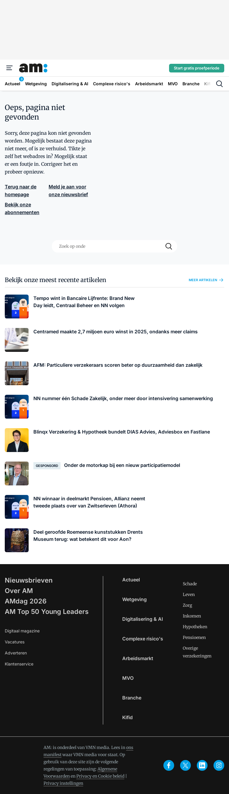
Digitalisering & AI (142, 619)
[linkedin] (202, 765)
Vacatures (14, 641)
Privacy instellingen (63, 783)
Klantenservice (19, 663)
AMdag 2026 (26, 601)
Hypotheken (195, 626)
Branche (131, 698)
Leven (189, 594)
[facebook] (168, 765)
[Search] (168, 246)
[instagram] (218, 765)
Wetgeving (134, 599)
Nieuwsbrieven (28, 580)
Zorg (187, 605)
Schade (190, 583)
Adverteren (16, 652)
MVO (128, 678)
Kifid (127, 717)
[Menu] (9, 68)
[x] (185, 765)
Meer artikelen (206, 280)
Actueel (131, 580)
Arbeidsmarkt (137, 658)
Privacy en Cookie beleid (100, 776)
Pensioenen (194, 637)
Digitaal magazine (22, 630)
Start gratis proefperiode (196, 68)
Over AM (19, 591)
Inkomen (192, 616)
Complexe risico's (142, 639)
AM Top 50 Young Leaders (47, 611)
